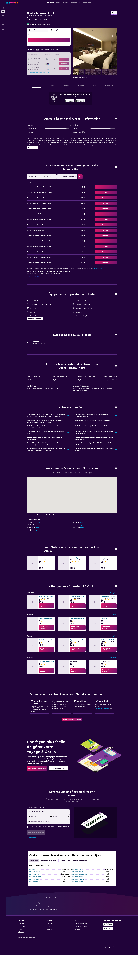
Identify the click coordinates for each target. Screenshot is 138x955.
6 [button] (53, 51)
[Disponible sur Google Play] (69, 101)
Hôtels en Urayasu (34, 874)
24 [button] (40, 63)
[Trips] (3, 24)
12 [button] (49, 55)
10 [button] (40, 55)
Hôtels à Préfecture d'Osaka (62, 9)
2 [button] (80, 46)
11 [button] (44, 55)
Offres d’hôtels (30, 9)
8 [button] (61, 51)
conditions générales (55, 836)
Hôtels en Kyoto (77, 869)
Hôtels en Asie (39, 9)
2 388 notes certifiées (43, 24)
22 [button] (62, 59)
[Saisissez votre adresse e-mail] (50, 821)
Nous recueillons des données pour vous (73, 906)
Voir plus (113, 593)
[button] (3, 3)
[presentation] (80, 101)
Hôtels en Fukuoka (77, 871)
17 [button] (40, 59)
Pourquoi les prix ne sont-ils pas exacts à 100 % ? (73, 909)
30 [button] (66, 63)
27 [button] (53, 63)
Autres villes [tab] (34, 860)
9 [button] (80, 51)
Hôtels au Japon (49, 9)
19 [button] (49, 59)
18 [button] (45, 59)
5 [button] (49, 51)
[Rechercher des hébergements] (3, 12)
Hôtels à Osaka (74, 9)
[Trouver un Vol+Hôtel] (3, 19)
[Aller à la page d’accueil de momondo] (12, 3)
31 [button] (40, 68)
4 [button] (44, 51)
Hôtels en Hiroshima (35, 876)
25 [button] (45, 63)
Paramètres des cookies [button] (33, 276)
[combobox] (50, 811)
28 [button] (57, 63)
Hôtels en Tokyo (34, 869)
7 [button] (57, 51)
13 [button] (53, 55)
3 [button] (40, 51)
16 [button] (66, 55)
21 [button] (57, 59)
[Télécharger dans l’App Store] (80, 101)
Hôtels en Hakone (34, 879)
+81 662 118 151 (31, 21)
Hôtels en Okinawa (34, 871)
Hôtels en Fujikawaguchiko (80, 874)
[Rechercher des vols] (3, 8)
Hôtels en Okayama (77, 881)
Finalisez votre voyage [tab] (80, 860)
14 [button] (57, 55)
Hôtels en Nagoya (34, 881)
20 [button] (53, 59)
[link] (47, 605)
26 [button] (49, 63)
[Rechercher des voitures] (3, 15)
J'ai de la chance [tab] (65, 860)
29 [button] (62, 63)
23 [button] (66, 59)
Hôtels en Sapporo (77, 876)
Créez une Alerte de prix (102, 708)
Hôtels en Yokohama (78, 879)
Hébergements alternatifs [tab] (48, 860)
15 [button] (62, 55)
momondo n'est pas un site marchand (73, 903)
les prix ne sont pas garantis (69, 897)
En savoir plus (98, 268)
